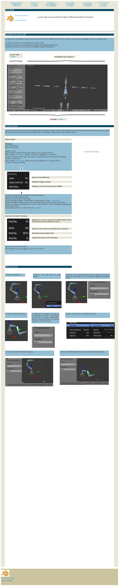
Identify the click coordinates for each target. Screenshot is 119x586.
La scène (34, 4)
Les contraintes (51, 6)
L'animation (87, 6)
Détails (13, 57)
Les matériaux (70, 3)
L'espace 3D (34, 3)
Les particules (87, 3)
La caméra (34, 6)
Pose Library (20, 155)
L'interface (16, 6)
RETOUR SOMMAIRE (20, 20)
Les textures (70, 4)
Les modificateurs (51, 4)
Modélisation (51, 3)
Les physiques (87, 4)
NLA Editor (38, 208)
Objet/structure (16, 4)
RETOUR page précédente (21, 15)
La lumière (70, 6)
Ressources (104, 6)
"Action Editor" (56, 201)
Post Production (103, 3)
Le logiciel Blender (16, 3)
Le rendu (103, 4)
